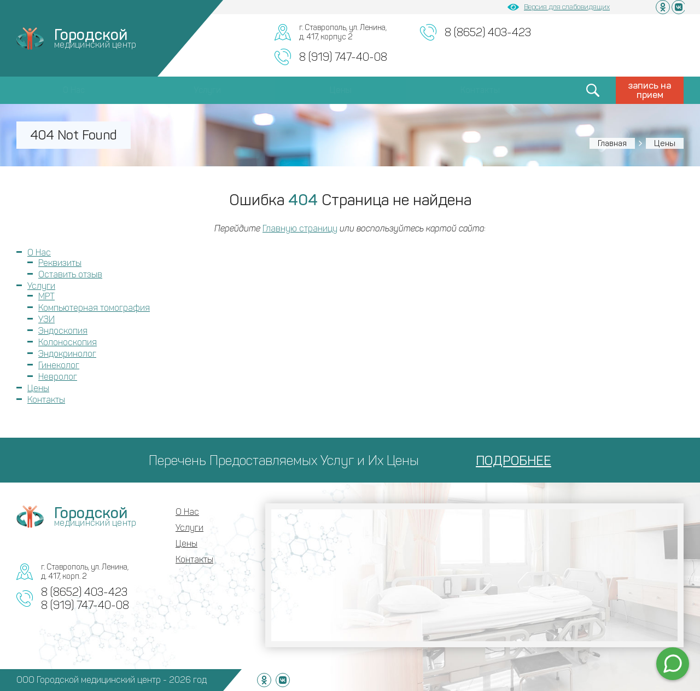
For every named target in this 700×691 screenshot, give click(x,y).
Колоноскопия (67, 342)
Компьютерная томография (94, 308)
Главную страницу (299, 228)
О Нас (74, 90)
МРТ (46, 296)
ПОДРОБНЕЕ (513, 460)
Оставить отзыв (70, 274)
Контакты (480, 90)
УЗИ (46, 319)
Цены (341, 90)
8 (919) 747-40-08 (343, 56)
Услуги (207, 90)
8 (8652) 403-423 (488, 32)
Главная (612, 143)
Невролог (57, 376)
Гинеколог (58, 365)
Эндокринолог (67, 354)
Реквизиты (59, 263)
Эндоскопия (63, 331)
